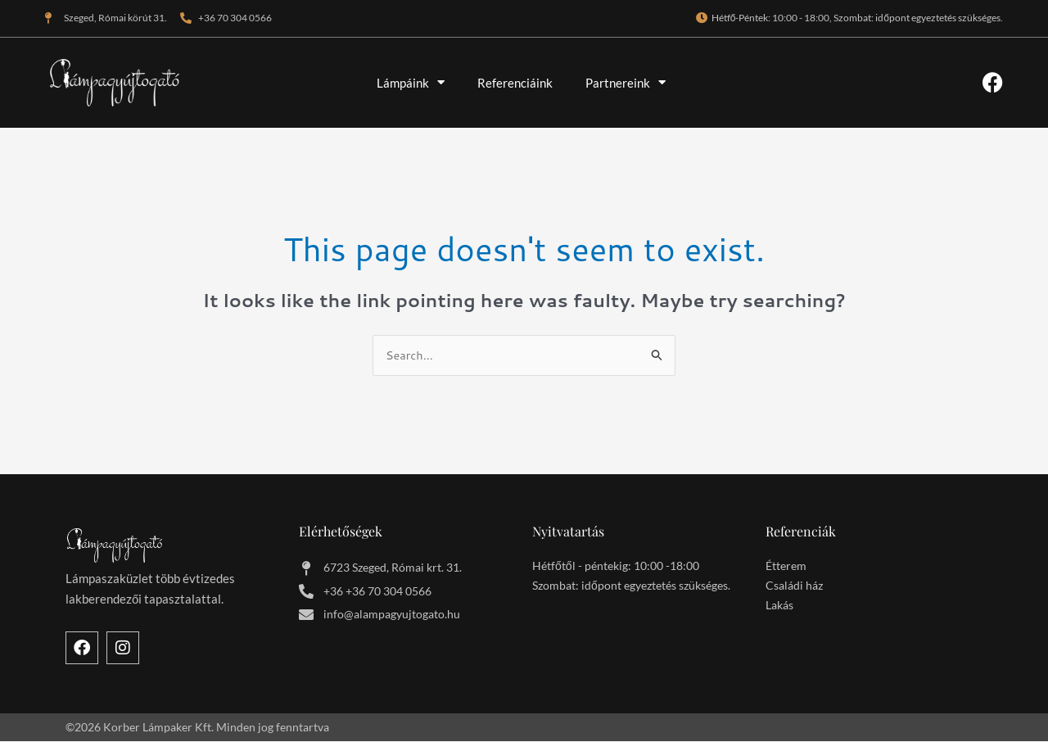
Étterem (786, 567)
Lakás (779, 606)
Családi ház (794, 587)
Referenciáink (515, 82)
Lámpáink (411, 82)
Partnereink (625, 82)
